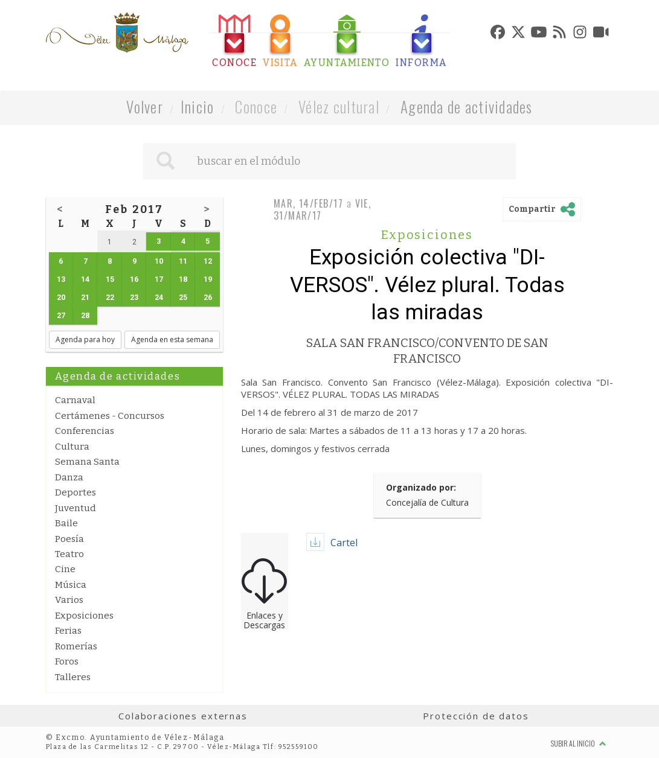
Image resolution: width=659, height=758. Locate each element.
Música (70, 584)
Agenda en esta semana (172, 339)
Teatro (69, 554)
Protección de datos (476, 716)
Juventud (75, 508)
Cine (65, 569)
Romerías (76, 646)
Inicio (197, 106)
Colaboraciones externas (183, 716)
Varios (69, 599)
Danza (69, 477)
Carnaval (75, 400)
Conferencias (84, 430)
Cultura (72, 446)
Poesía (69, 538)
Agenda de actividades (466, 106)
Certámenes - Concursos (109, 415)
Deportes (75, 492)
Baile (66, 523)
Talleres (73, 677)
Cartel (344, 542)
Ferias (68, 630)
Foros (67, 661)
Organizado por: (421, 487)
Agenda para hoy (85, 339)
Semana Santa (87, 461)
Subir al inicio (578, 743)
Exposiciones (84, 615)
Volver (144, 106)
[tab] (234, 41)
